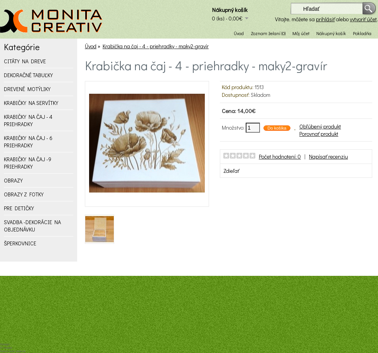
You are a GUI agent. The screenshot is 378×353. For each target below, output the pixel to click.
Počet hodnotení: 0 (280, 156)
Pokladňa (362, 33)
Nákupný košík (331, 33)
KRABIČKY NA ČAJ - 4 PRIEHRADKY (28, 120)
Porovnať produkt (318, 133)
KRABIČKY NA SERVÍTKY (31, 102)
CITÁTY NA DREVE (25, 61)
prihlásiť (325, 19)
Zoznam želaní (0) (268, 33)
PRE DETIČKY (19, 208)
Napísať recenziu (328, 156)
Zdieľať (231, 170)
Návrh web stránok (13, 351)
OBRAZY (13, 180)
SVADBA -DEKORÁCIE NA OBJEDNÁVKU (32, 225)
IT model (6, 348)
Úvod (239, 33)
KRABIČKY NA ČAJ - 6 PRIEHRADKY (28, 141)
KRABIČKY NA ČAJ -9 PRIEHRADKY (27, 162)
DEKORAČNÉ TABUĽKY (28, 75)
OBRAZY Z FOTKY (24, 194)
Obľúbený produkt (320, 126)
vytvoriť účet (363, 19)
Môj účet (300, 33)
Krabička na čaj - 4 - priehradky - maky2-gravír (156, 46)
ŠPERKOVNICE (20, 243)
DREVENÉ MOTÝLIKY (27, 89)
